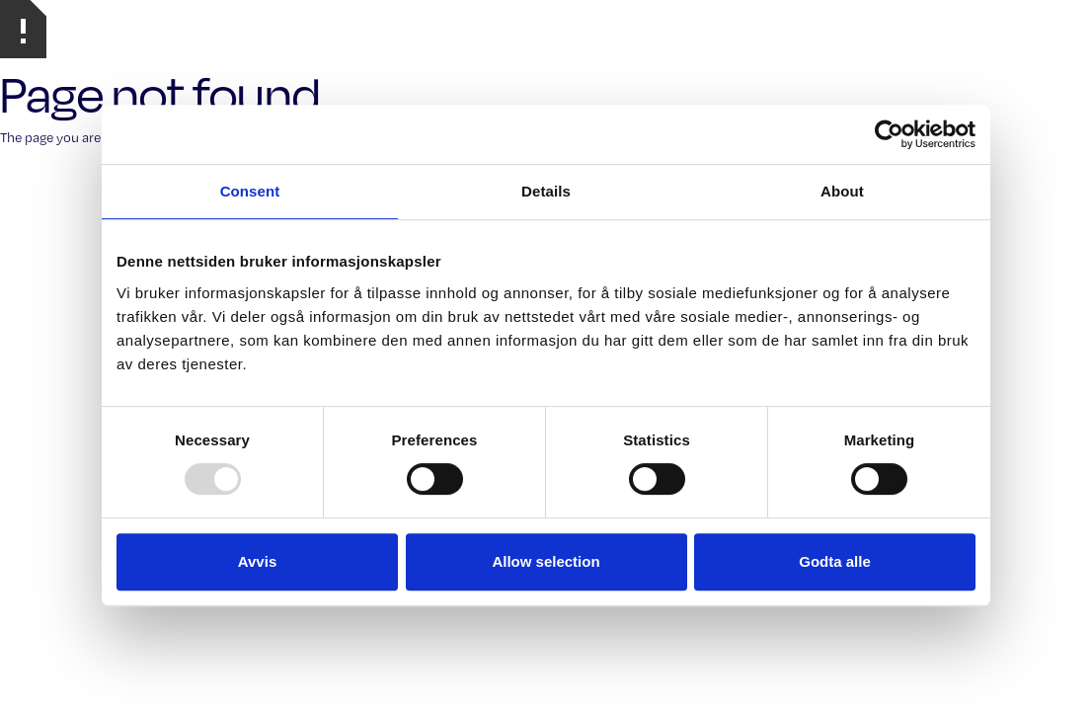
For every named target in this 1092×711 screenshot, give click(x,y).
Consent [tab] (250, 191)
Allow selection (545, 561)
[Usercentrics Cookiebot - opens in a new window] (889, 134)
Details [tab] (546, 191)
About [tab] (842, 191)
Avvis (257, 561)
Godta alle (835, 561)
